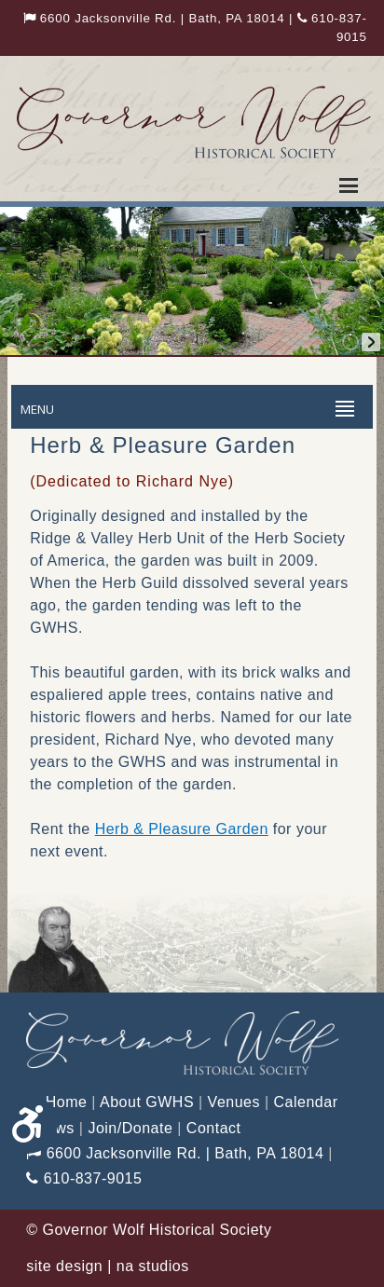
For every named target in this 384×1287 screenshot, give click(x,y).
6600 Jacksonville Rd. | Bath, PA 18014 (154, 18)
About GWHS (147, 1102)
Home (56, 1102)
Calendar (306, 1102)
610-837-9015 (84, 1178)
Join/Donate (130, 1128)
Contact (213, 1128)
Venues (234, 1102)
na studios (153, 1266)
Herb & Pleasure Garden (181, 829)
